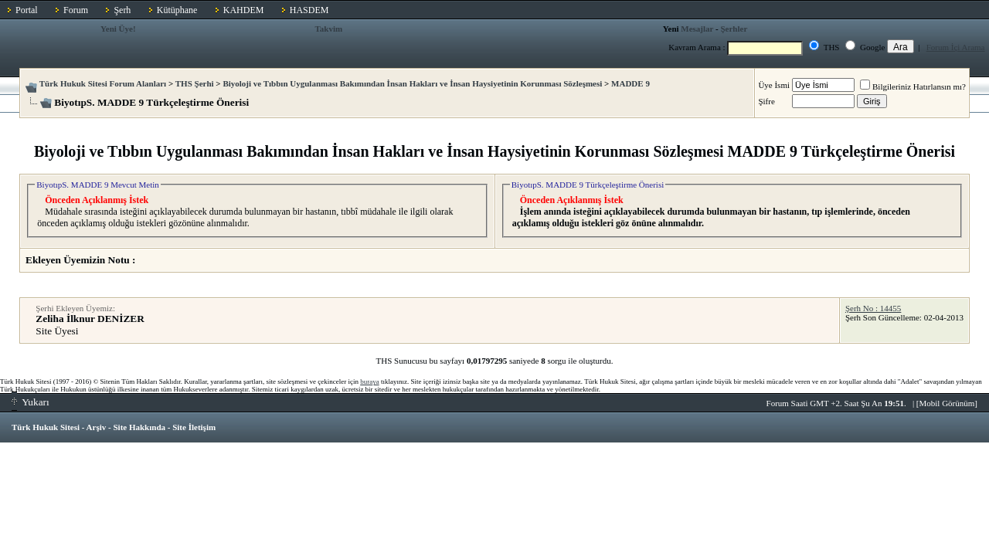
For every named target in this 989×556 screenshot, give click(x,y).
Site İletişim (194, 427)
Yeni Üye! (118, 28)
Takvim (329, 28)
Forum (75, 10)
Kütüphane (177, 10)
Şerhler (733, 28)
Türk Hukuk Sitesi (46, 427)
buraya (369, 381)
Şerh (122, 10)
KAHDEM (243, 10)
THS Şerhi (194, 83)
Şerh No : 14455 (873, 308)
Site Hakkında (139, 427)
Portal (26, 10)
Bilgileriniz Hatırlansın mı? (913, 86)
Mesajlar (697, 28)
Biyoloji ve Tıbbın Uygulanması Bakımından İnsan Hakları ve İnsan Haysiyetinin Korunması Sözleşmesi (412, 83)
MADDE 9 (630, 83)
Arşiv (97, 427)
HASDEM (309, 10)
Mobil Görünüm (947, 403)
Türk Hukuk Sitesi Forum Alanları (102, 83)
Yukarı (30, 402)
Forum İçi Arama (955, 47)
